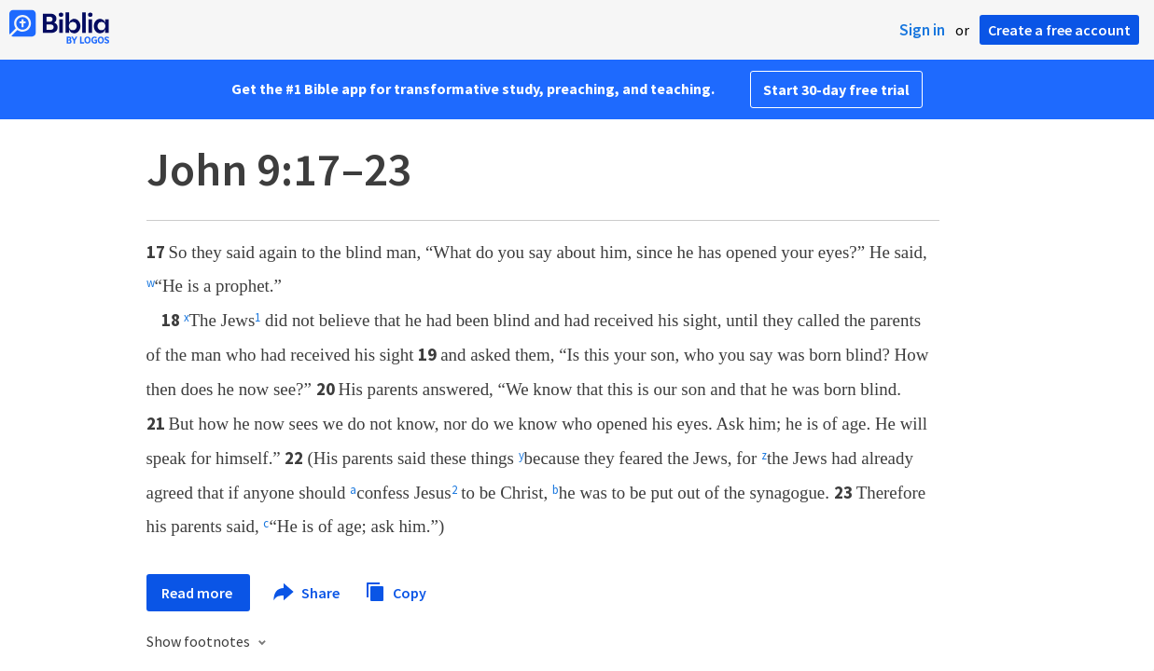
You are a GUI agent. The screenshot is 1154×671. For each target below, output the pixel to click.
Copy (395, 590)
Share (307, 592)
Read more (198, 592)
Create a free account (1059, 30)
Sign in (922, 30)
